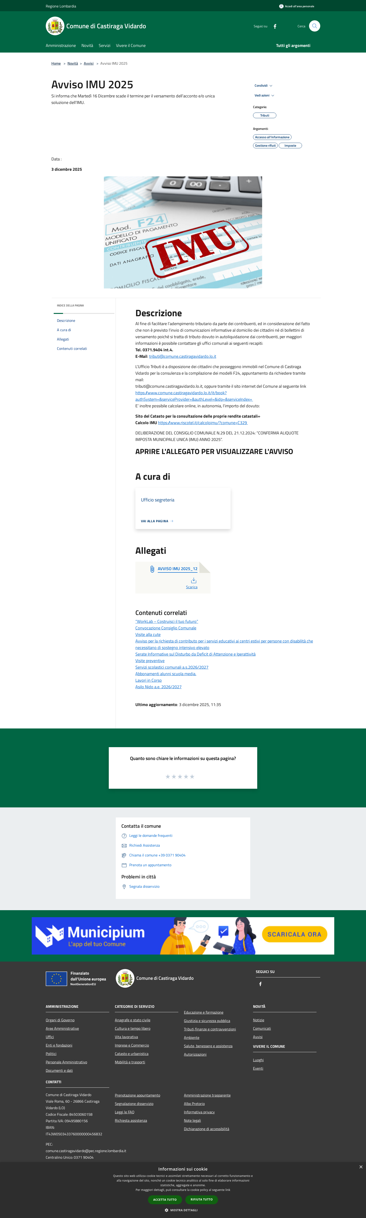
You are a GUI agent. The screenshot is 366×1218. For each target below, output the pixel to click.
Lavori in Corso (148, 680)
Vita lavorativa (126, 1037)
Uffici (50, 1037)
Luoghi (258, 1060)
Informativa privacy (199, 1112)
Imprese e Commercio (132, 1045)
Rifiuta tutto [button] (202, 1199)
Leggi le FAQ (124, 1112)
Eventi (258, 1068)
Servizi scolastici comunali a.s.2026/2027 (171, 667)
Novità (72, 63)
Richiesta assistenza (131, 1120)
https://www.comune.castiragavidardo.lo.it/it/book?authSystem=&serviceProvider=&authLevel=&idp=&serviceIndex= (194, 396)
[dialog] (183, 1190)
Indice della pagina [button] (70, 305)
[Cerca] (314, 26)
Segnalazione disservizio (134, 1103)
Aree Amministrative (62, 1028)
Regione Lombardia (61, 6)
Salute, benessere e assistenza (208, 1046)
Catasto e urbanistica (131, 1053)
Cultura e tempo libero (132, 1028)
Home (56, 63)
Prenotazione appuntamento (137, 1095)
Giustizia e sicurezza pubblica (207, 1020)
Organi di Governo (60, 1020)
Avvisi (89, 63)
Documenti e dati (59, 1070)
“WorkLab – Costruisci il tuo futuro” (166, 621)
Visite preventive (150, 660)
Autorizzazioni (195, 1054)
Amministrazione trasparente (207, 1095)
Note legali (192, 1120)
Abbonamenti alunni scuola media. (165, 674)
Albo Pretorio (194, 1103)
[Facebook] (273, 26)
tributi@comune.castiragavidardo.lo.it (182, 356)
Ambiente (191, 1037)
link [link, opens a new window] (227, 1190)
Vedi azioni (265, 95)
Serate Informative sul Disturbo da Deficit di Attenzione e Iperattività (195, 654)
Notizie (258, 1020)
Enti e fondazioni (59, 1045)
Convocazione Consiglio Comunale (165, 628)
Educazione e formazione (203, 1012)
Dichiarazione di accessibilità (206, 1129)
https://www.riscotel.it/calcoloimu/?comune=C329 (203, 422)
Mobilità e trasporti (130, 1062)
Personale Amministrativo (66, 1062)
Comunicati (262, 1028)
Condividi (264, 86)
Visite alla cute (148, 634)
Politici (51, 1053)
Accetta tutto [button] (165, 1200)
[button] (183, 1210)
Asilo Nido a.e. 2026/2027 (158, 687)
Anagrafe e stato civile (132, 1020)
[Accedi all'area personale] (296, 6)
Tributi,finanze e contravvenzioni (210, 1029)
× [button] (360, 1167)
